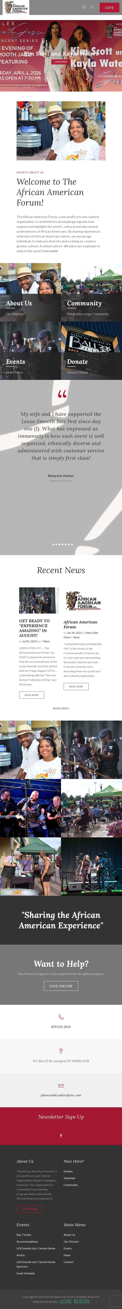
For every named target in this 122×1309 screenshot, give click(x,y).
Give (109, 7)
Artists (21, 1255)
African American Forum (80, 624)
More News (61, 708)
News (46, 641)
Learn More (61, 63)
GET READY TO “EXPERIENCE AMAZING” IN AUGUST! (34, 628)
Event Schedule (26, 1273)
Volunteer (69, 1178)
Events (15, 362)
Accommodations (27, 1241)
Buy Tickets (24, 1234)
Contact (69, 1261)
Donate (77, 362)
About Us (19, 303)
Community (84, 303)
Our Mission (71, 1241)
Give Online (61, 986)
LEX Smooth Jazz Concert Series (36, 1248)
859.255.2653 (61, 1027)
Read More (32, 695)
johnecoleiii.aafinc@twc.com (61, 1095)
